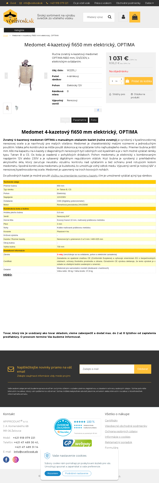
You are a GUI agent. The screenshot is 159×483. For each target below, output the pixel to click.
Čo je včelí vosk (81, 3)
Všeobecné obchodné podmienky (126, 426)
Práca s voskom (102, 3)
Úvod (13, 3)
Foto (94, 120)
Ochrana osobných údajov (121, 431)
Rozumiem (53, 473)
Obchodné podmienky (128, 3)
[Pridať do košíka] (139, 81)
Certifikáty (111, 420)
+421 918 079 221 (59, 3)
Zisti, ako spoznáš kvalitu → (123, 468)
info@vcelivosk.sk (33, 3)
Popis (65, 120)
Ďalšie (149, 3)
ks (116, 81)
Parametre (79, 120)
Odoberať (142, 369)
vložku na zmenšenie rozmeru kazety (74, 175)
